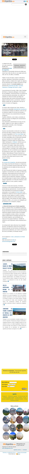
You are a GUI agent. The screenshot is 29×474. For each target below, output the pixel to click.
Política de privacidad (21, 452)
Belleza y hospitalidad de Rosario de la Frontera (7, 288)
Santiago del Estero (13, 87)
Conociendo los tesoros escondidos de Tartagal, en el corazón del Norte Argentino (7, 313)
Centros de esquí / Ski (23, 396)
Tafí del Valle (19, 192)
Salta (13, 240)
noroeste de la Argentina (9, 162)
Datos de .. (5, 396)
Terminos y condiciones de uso (9, 452)
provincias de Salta (13, 85)
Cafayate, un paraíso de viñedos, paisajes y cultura (7, 266)
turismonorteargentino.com (8, 241)
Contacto (25, 449)
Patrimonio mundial (19, 398)
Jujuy (20, 87)
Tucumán (20, 85)
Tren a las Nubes (19, 134)
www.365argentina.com (7, 448)
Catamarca (4, 87)
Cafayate (15, 142)
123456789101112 (13, 384)
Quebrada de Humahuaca (20, 109)
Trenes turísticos (19, 397)
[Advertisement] (13, 20)
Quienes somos (17, 449)
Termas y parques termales (9, 397)
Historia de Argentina (13, 396)
